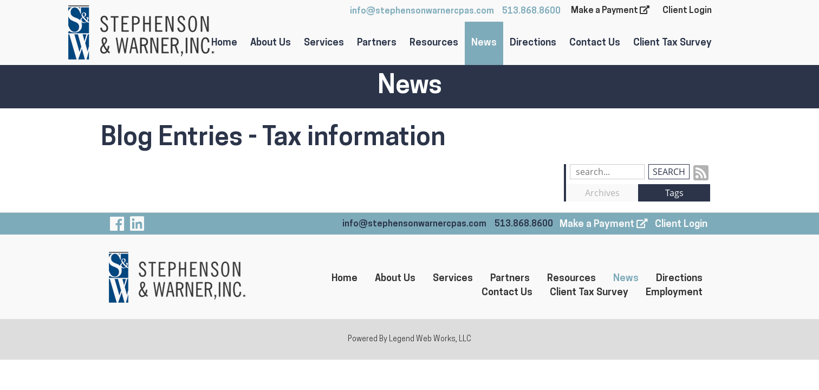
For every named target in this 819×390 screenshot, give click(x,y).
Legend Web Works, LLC (430, 339)
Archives (602, 193)
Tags (674, 193)
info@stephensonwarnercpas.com (422, 11)
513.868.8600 (531, 11)
